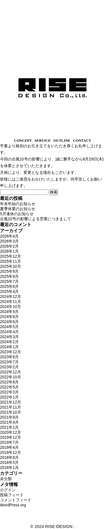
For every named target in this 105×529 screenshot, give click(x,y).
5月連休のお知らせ (17, 214)
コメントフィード (15, 500)
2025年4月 (9, 291)
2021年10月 (10, 412)
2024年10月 (10, 306)
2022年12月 (10, 372)
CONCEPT (23, 140)
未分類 (6, 478)
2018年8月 (9, 457)
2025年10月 (10, 266)
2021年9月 (9, 417)
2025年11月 (10, 261)
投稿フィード (12, 495)
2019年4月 (9, 447)
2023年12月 (10, 352)
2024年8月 (9, 316)
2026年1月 (9, 251)
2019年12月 (10, 437)
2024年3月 (9, 337)
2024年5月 (9, 326)
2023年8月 (9, 357)
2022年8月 (9, 382)
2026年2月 (9, 246)
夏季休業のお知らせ (17, 209)
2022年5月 (9, 387)
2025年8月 (9, 276)
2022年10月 (10, 377)
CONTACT (82, 140)
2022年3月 (9, 392)
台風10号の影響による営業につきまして (35, 219)
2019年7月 (9, 442)
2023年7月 (9, 362)
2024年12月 (10, 296)
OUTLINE (61, 140)
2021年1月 (9, 427)
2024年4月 (9, 331)
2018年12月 (10, 452)
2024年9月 (9, 311)
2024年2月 (9, 342)
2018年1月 (9, 467)
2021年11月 (10, 407)
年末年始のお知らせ (17, 203)
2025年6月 (9, 286)
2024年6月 (9, 321)
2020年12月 (10, 432)
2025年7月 (9, 281)
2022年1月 (9, 397)
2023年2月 (9, 367)
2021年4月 (9, 422)
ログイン (8, 490)
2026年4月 (9, 236)
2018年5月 (9, 462)
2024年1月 (9, 347)
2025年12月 (10, 256)
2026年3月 (9, 241)
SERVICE (43, 140)
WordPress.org (13, 505)
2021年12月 (10, 402)
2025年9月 (9, 271)
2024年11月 (10, 301)
